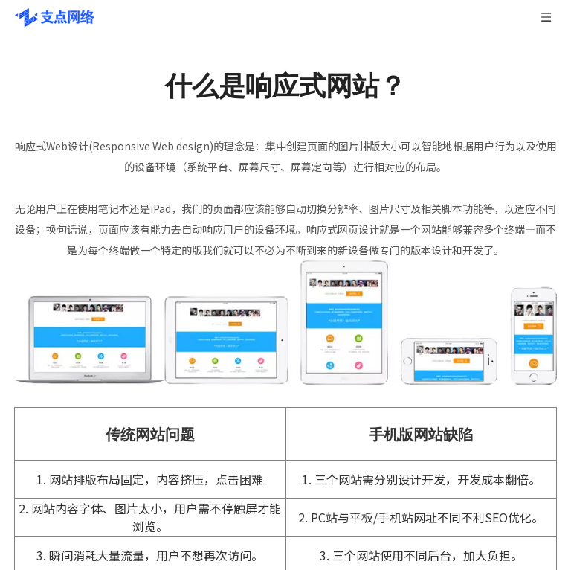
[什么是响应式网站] (285, 322)
